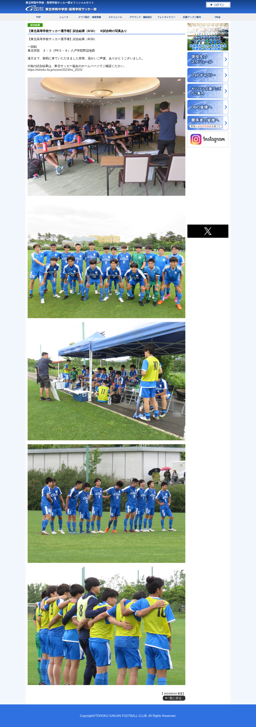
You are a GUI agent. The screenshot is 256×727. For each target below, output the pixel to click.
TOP (38, 17)
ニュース (63, 17)
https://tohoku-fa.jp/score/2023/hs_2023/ (55, 69)
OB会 (217, 17)
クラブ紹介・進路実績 (89, 17)
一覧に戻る (174, 698)
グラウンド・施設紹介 (141, 17)
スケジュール (115, 17)
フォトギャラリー (166, 17)
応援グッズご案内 (192, 17)
